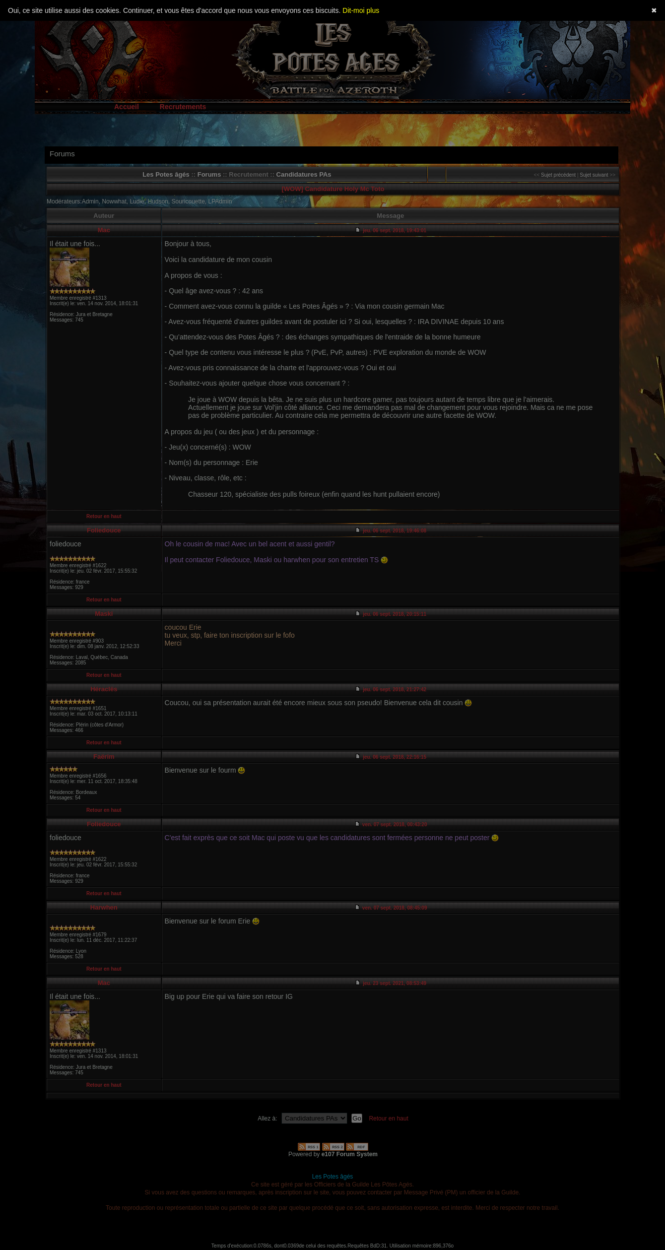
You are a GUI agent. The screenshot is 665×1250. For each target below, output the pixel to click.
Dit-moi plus (360, 10)
